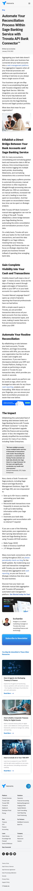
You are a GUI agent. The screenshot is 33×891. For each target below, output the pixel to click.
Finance (4, 827)
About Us (19, 836)
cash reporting (7, 387)
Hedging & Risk (21, 805)
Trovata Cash (5, 800)
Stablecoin (5, 808)
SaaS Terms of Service (8, 866)
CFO (3, 824)
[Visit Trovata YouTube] (14, 853)
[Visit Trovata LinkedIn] (3, 853)
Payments (20, 798)
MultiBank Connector (23, 822)
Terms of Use (5, 863)
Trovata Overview (7, 798)
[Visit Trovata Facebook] (7, 853)
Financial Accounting (23, 800)
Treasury (4, 822)
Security (4, 876)
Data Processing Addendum (9, 872)
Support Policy (6, 882)
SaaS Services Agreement (8, 869)
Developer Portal (6, 810)
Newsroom (20, 838)
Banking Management (23, 803)
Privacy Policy (5, 879)
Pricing (4, 813)
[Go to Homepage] (7, 786)
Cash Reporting (21, 813)
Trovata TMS (5, 803)
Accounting (5, 829)
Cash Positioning (22, 815)
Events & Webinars (7, 843)
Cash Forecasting (22, 810)
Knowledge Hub (6, 838)
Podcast (4, 841)
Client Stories (5, 836)
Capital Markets (21, 808)
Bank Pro (19, 824)
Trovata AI (5, 805)
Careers (19, 841)
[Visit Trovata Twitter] (11, 853)
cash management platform (18, 65)
